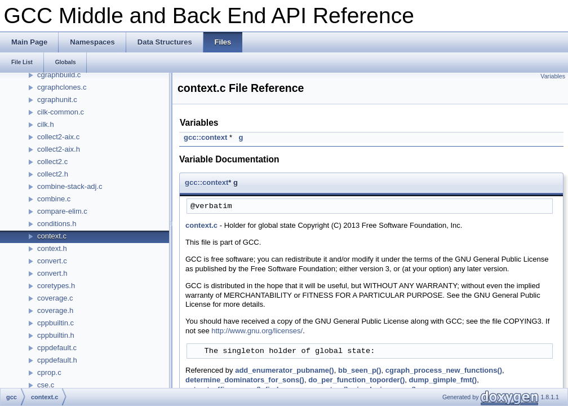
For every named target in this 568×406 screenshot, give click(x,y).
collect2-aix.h (58, 149)
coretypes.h (56, 285)
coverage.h (55, 310)
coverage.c (55, 298)
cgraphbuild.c (59, 74)
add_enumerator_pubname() (284, 370)
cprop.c (49, 372)
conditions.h (56, 223)
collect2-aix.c (58, 137)
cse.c (45, 385)
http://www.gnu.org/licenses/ (257, 330)
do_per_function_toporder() (356, 380)
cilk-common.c (60, 112)
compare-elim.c (62, 211)
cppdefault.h (57, 360)
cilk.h (45, 124)
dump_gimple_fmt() (443, 380)
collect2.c (52, 161)
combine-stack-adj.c (70, 186)
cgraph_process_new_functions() (443, 370)
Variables (552, 76)
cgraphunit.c (57, 99)
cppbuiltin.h (55, 335)
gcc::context (205, 137)
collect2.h (52, 174)
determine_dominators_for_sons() (244, 380)
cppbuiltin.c (55, 323)
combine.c (53, 199)
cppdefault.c (57, 347)
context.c (51, 236)
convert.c (52, 261)
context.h (52, 248)
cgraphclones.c (61, 87)
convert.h (52, 273)
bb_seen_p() (359, 370)
